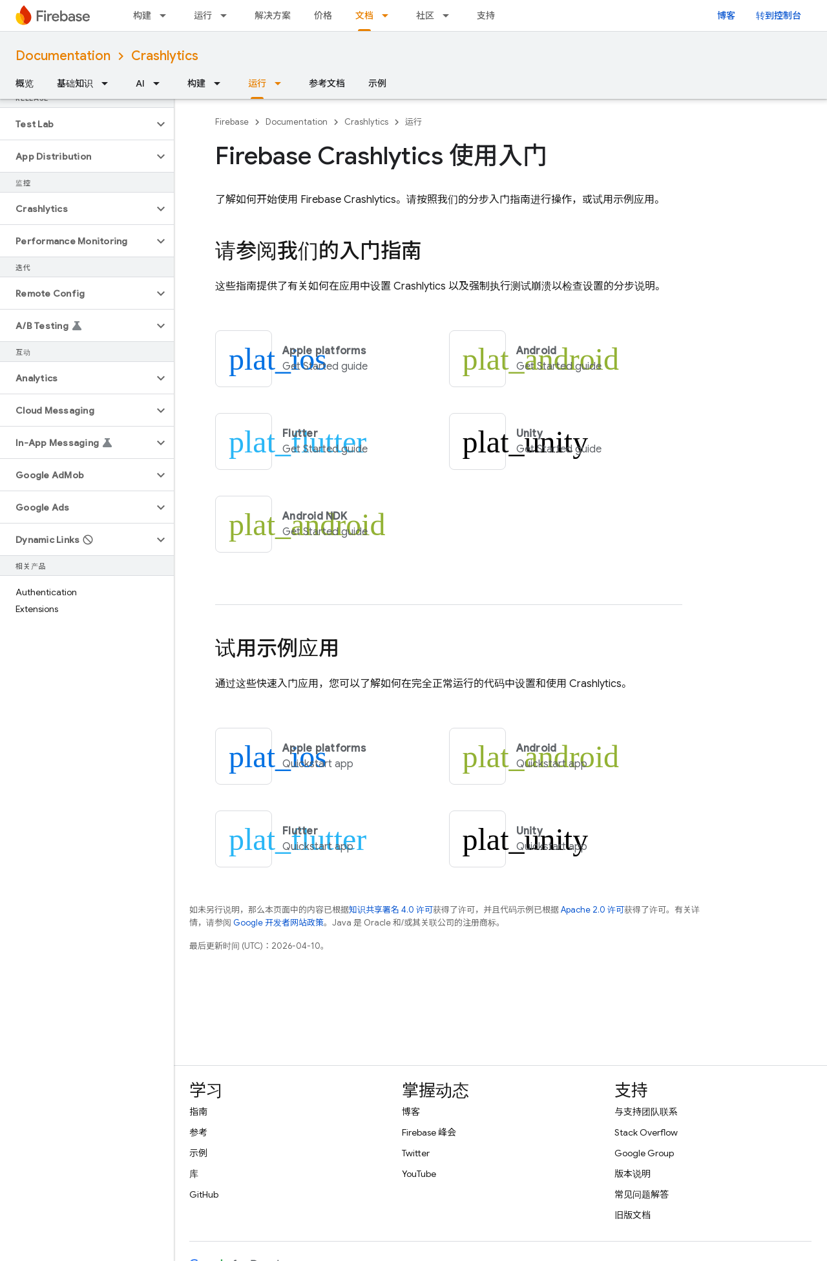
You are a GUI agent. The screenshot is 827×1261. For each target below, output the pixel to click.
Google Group (644, 1153)
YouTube (419, 1174)
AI (140, 83)
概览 (25, 83)
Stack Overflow (646, 1132)
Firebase (232, 121)
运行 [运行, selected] (257, 83)
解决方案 (273, 15)
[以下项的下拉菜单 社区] (449, 15)
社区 (425, 15)
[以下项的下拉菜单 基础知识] (108, 83)
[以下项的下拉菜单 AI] (160, 83)
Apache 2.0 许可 (592, 909)
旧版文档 (632, 1215)
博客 (726, 15)
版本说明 (632, 1174)
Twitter (416, 1153)
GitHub (203, 1194)
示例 (377, 83)
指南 (198, 1112)
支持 (486, 15)
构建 (142, 15)
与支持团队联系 (646, 1112)
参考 (198, 1132)
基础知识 (75, 83)
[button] (76, 124)
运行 (203, 15)
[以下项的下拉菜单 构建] (166, 15)
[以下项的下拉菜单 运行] (227, 15)
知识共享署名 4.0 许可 (391, 909)
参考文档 (327, 83)
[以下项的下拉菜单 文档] (388, 15)
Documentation (63, 56)
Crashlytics (164, 56)
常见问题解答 (641, 1194)
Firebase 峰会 (429, 1132)
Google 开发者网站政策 (278, 922)
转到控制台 (778, 15)
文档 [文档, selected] (364, 15)
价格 (323, 15)
